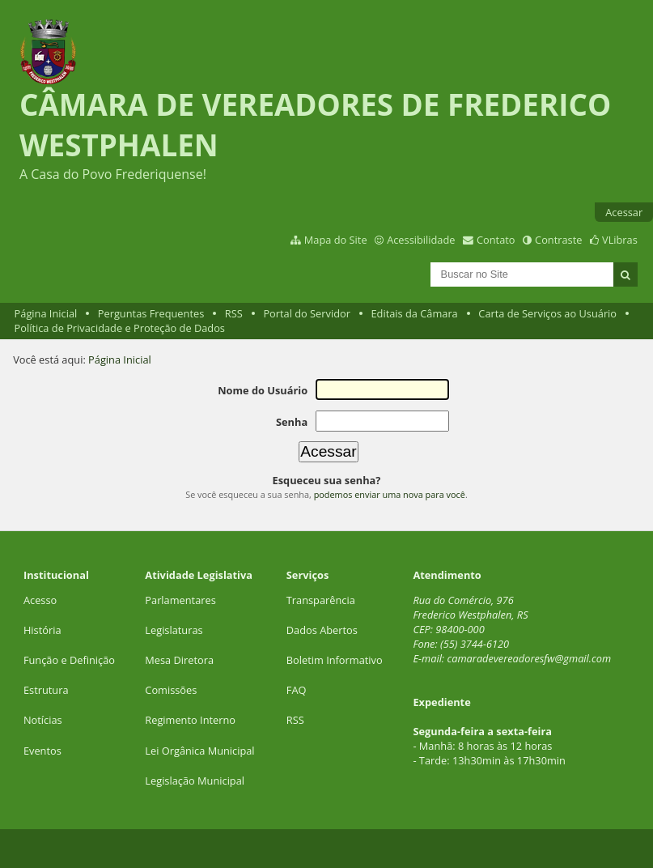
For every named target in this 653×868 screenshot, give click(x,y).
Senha (291, 422)
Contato (496, 239)
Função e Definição (69, 660)
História (42, 630)
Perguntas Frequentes (151, 313)
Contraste (558, 239)
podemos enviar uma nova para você (389, 494)
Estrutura (46, 690)
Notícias (42, 720)
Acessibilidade (421, 239)
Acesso (40, 600)
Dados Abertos (322, 630)
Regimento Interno (190, 720)
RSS (234, 313)
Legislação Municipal (194, 780)
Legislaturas (173, 630)
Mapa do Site (335, 239)
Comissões (171, 690)
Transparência (320, 600)
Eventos (42, 750)
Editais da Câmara (414, 313)
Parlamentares (180, 600)
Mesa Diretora (179, 660)
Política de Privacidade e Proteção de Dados (120, 328)
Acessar (623, 212)
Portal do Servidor (306, 313)
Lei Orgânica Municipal (199, 750)
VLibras (620, 239)
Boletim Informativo (334, 660)
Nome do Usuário (262, 390)
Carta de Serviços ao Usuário (547, 313)
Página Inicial (46, 313)
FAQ (296, 690)
